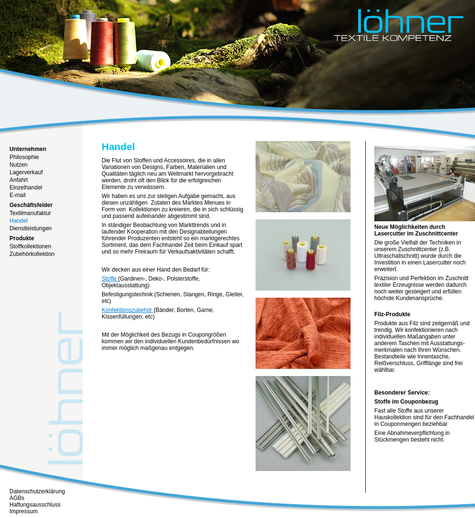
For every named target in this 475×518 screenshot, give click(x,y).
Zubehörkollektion (32, 254)
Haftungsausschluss (35, 504)
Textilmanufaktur (30, 213)
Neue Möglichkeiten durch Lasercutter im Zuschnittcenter (416, 230)
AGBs (17, 498)
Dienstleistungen (31, 228)
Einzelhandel (26, 187)
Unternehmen (28, 149)
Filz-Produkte (392, 314)
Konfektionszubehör (127, 310)
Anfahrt (19, 180)
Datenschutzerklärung (37, 491)
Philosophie (24, 157)
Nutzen (19, 164)
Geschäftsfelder (31, 205)
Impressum (24, 511)
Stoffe (110, 278)
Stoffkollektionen (30, 246)
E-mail (18, 195)
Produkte (22, 238)
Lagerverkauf (26, 172)
